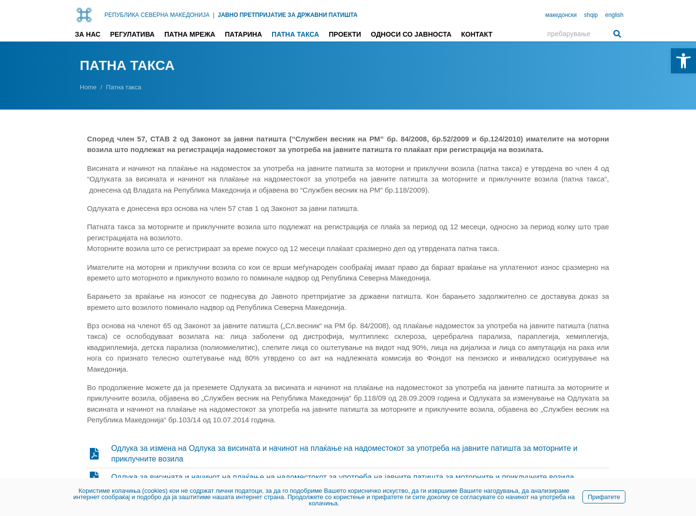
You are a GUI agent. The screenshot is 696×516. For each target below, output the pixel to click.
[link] (683, 60)
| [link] (213, 15)
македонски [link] (561, 15)
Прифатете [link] (604, 497)
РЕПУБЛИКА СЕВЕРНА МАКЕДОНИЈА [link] (156, 15)
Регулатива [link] (132, 34)
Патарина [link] (243, 34)
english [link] (614, 15)
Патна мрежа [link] (189, 34)
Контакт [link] (477, 34)
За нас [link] (88, 34)
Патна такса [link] (295, 34)
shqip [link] (591, 15)
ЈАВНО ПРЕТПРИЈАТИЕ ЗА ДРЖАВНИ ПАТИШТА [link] (288, 15)
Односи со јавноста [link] (411, 34)
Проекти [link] (345, 34)
